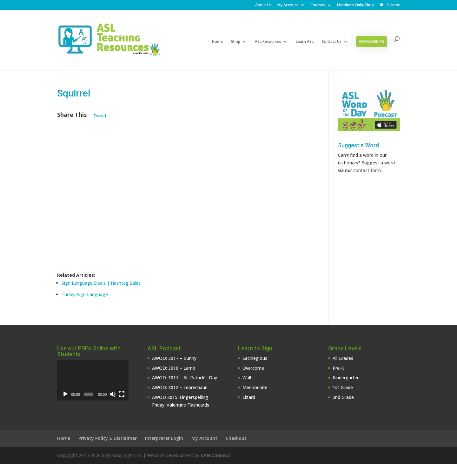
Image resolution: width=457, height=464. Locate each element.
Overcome (253, 368)
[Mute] (112, 394)
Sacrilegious (254, 358)
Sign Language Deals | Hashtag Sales (101, 283)
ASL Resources (268, 41)
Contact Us (331, 41)
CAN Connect (215, 455)
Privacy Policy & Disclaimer (107, 438)
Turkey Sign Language (85, 294)
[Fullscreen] (121, 394)
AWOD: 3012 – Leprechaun (180, 387)
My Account (287, 5)
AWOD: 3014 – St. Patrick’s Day (184, 378)
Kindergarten (346, 378)
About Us (263, 5)
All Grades (343, 358)
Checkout (236, 438)
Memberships (371, 41)
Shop (235, 41)
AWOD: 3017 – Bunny (174, 358)
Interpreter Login (164, 438)
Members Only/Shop (355, 5)
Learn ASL (305, 41)
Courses (317, 5)
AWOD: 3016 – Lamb (173, 368)
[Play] (65, 394)
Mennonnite (255, 387)
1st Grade (343, 387)
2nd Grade (343, 397)
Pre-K (338, 368)
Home (217, 41)
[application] (93, 380)
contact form (367, 170)
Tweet (100, 116)
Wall (246, 378)
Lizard (248, 397)
